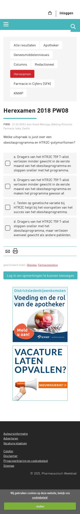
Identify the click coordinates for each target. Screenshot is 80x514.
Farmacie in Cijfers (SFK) (32, 83)
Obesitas (32, 265)
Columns (20, 64)
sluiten (40, 506)
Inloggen (66, 13)
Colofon (8, 451)
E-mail (7, 250)
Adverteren (10, 438)
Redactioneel (44, 64)
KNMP (18, 93)
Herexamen (22, 74)
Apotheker (51, 45)
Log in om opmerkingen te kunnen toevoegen (40, 275)
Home (49, 12)
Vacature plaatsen (15, 443)
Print (15, 250)
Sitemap (8, 465)
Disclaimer (10, 456)
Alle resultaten (25, 45)
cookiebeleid (39, 497)
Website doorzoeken (75, 26)
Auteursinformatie (15, 433)
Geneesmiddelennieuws (31, 54)
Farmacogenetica (48, 265)
